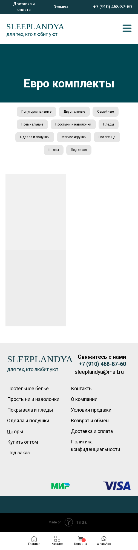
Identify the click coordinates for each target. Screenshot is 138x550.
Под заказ (79, 150)
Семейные (105, 111)
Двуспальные (74, 111)
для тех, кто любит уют (32, 34)
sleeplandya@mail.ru (99, 372)
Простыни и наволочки (73, 124)
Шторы (53, 150)
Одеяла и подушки (35, 137)
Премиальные (32, 124)
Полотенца (107, 137)
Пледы (108, 124)
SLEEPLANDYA (35, 26)
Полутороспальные (36, 111)
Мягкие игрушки (74, 137)
